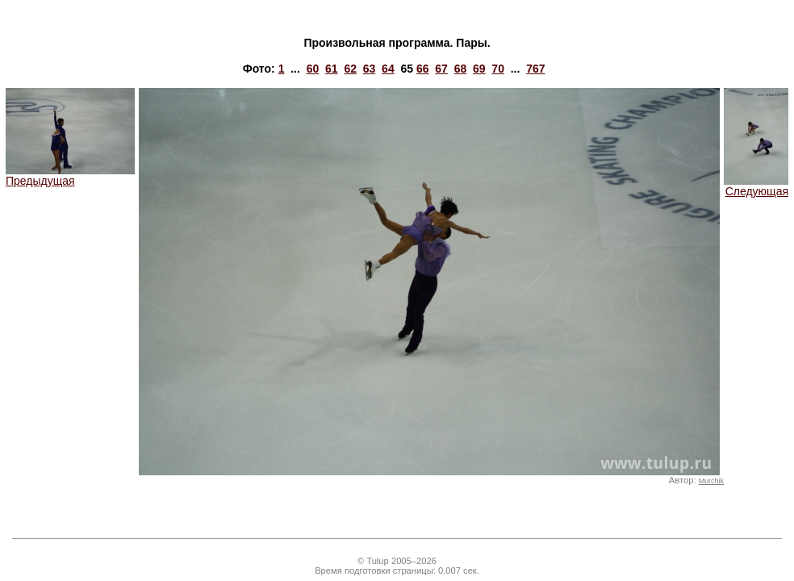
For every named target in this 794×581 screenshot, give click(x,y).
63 (369, 68)
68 (460, 68)
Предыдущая (70, 175)
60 (313, 68)
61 (331, 68)
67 (441, 68)
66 (422, 68)
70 (497, 68)
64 (388, 68)
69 (479, 68)
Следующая (756, 186)
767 (535, 68)
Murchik (711, 481)
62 (350, 68)
